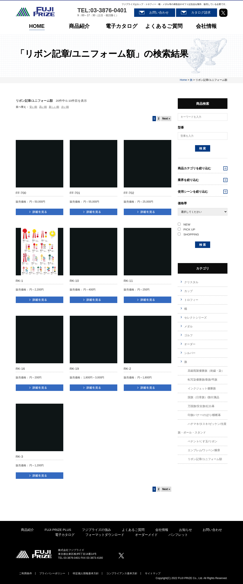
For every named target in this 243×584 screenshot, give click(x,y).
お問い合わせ (159, 12)
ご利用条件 (25, 573)
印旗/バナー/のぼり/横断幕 (204, 415)
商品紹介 (79, 26)
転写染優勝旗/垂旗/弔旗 (202, 379)
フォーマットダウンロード (104, 534)
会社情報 (206, 26)
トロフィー (191, 300)
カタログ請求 (201, 12)
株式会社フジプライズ (35, 11)
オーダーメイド (146, 534)
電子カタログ (122, 26)
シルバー (189, 353)
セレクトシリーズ (195, 317)
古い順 (65, 106)
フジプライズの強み (96, 530)
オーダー (189, 344)
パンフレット (178, 534)
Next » (166, 118)
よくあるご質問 (164, 26)
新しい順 (54, 106)
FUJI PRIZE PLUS (57, 530)
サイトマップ (152, 573)
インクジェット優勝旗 (202, 388)
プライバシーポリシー (52, 573)
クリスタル (191, 282)
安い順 (33, 106)
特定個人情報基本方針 (86, 573)
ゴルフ (188, 335)
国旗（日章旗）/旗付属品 (203, 397)
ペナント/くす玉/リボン (202, 441)
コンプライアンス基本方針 (121, 573)
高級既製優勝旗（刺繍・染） (206, 370)
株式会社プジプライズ (34, 554)
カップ (188, 291)
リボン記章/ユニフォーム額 (205, 459)
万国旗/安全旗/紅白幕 (201, 406)
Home (183, 79)
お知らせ (185, 530)
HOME (37, 26)
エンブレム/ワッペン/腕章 (204, 450)
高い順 (43, 106)
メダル (188, 326)
